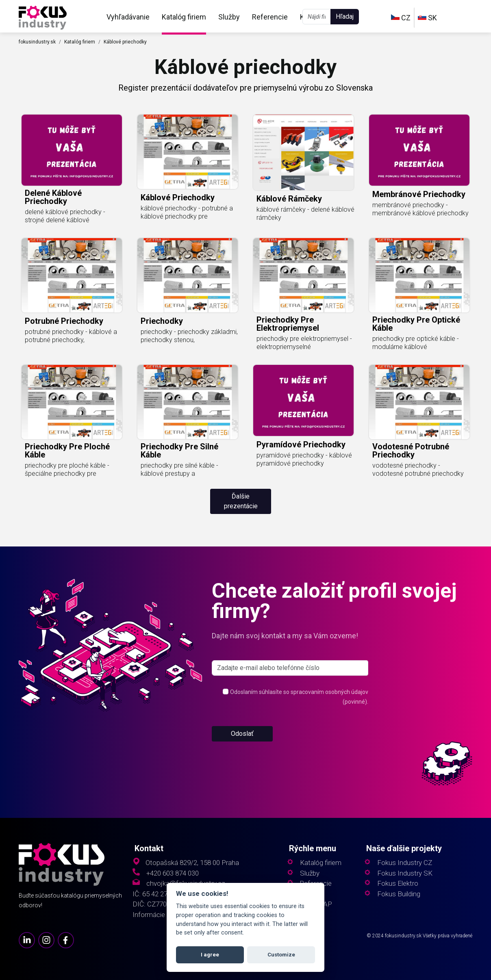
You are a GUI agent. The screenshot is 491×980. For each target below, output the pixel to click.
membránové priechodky (418, 194)
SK (427, 17)
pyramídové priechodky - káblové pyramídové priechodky (304, 459)
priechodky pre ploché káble (67, 450)
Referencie (270, 17)
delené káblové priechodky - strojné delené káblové (65, 216)
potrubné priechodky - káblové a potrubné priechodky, (71, 336)
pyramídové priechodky (300, 444)
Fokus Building (398, 894)
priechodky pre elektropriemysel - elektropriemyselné (304, 343)
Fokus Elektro (397, 883)
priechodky (162, 321)
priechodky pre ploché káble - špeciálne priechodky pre (67, 469)
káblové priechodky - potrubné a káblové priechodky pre (187, 212)
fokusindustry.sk (37, 42)
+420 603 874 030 (172, 873)
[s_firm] (290, 668)
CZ (401, 17)
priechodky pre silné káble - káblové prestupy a (179, 469)
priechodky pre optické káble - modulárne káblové (415, 343)
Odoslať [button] (242, 733)
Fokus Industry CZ (404, 862)
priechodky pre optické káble (416, 324)
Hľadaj (345, 16)
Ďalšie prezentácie (241, 501)
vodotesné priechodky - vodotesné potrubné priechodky (418, 469)
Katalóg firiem (184, 17)
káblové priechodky (178, 197)
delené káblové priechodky (53, 197)
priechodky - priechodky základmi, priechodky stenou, (189, 336)
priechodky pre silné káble (179, 450)
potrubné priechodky (64, 321)
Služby (229, 17)
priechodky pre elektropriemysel (287, 324)
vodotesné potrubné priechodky (410, 450)
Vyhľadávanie (128, 17)
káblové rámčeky (289, 199)
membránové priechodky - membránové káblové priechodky (420, 209)
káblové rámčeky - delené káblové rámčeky (305, 213)
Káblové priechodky (125, 42)
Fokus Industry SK (404, 873)
